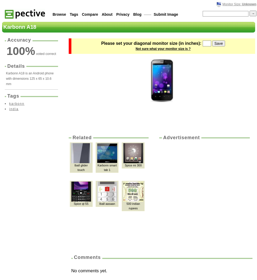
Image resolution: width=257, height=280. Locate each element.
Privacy (122, 14)
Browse (59, 14)
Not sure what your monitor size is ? (163, 49)
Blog (137, 14)
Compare (90, 14)
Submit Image (166, 14)
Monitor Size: (239, 4)
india (14, 109)
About (107, 14)
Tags (74, 14)
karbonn (17, 104)
